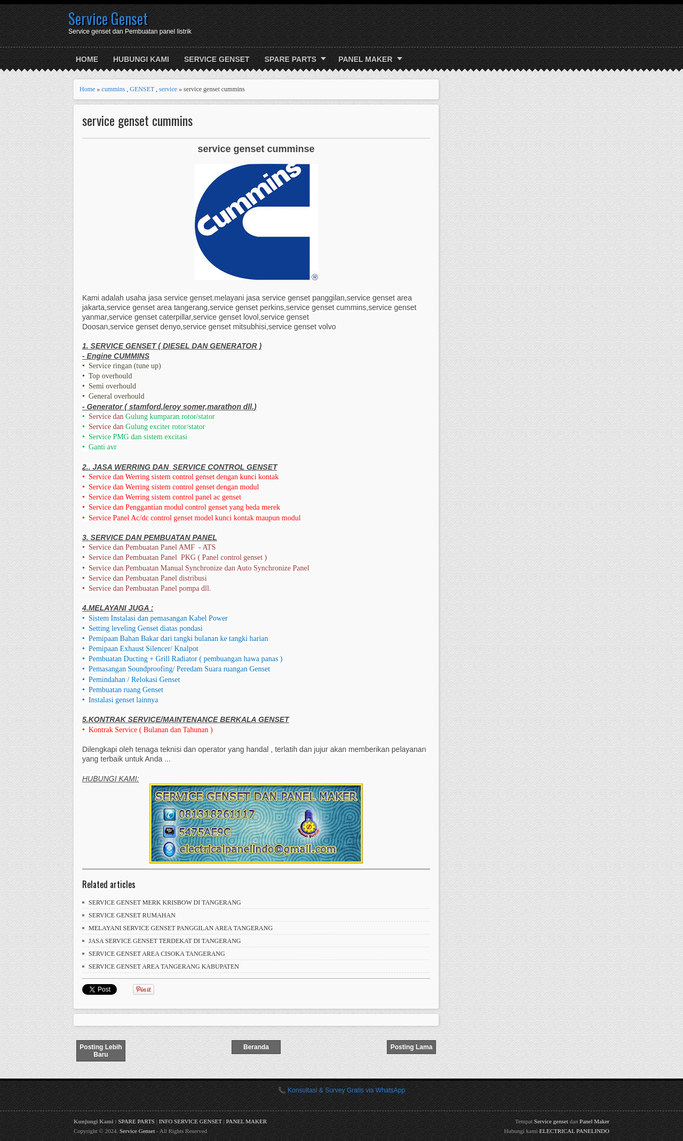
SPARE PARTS (291, 59)
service (168, 89)
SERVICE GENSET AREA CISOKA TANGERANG (157, 953)
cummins (113, 89)
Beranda (256, 1047)
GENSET (142, 89)
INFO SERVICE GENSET (190, 1121)
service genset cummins (137, 120)
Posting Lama (412, 1047)
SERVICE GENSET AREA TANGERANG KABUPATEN (164, 966)
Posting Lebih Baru (101, 1050)
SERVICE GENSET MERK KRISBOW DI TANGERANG (165, 902)
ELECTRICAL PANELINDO (574, 1131)
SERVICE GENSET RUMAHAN (132, 915)
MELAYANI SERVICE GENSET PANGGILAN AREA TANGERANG (181, 928)
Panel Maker (594, 1121)
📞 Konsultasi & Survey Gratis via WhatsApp (341, 1090)
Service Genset (108, 18)
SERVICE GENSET (217, 59)
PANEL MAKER (365, 59)
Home (87, 59)
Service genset (551, 1121)
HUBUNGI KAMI (141, 59)
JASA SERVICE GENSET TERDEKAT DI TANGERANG (165, 941)
